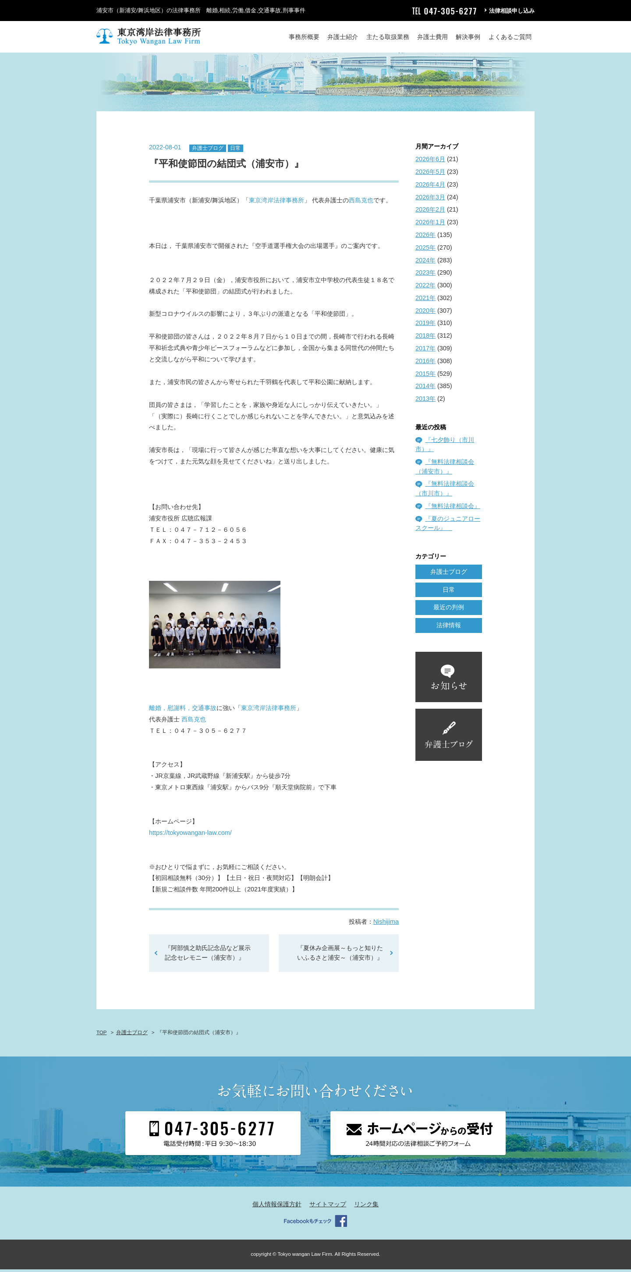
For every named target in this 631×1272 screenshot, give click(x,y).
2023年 (425, 275)
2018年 (425, 338)
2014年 (425, 388)
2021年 (425, 300)
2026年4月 (430, 187)
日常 (235, 150)
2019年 (425, 325)
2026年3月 (430, 199)
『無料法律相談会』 (452, 508)
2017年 (425, 350)
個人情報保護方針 (276, 1206)
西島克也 (361, 203)
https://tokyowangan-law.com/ (190, 835)
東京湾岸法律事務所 (276, 203)
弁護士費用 (432, 36)
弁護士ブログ (207, 150)
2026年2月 (430, 212)
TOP (101, 1035)
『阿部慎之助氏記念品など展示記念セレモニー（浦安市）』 (208, 955)
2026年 (425, 237)
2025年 (425, 250)
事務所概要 (304, 36)
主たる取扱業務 (387, 36)
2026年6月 (430, 162)
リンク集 (366, 1206)
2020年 (425, 313)
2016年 (425, 363)
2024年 (425, 262)
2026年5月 (430, 174)
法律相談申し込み (512, 10)
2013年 (425, 401)
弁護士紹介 (342, 36)
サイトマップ (327, 1206)
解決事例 (468, 36)
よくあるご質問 (510, 36)
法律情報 (448, 627)
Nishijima (386, 924)
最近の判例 (448, 610)
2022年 (425, 287)
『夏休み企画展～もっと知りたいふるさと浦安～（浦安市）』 (340, 955)
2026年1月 (430, 225)
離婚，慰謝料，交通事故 (182, 710)
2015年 (425, 376)
